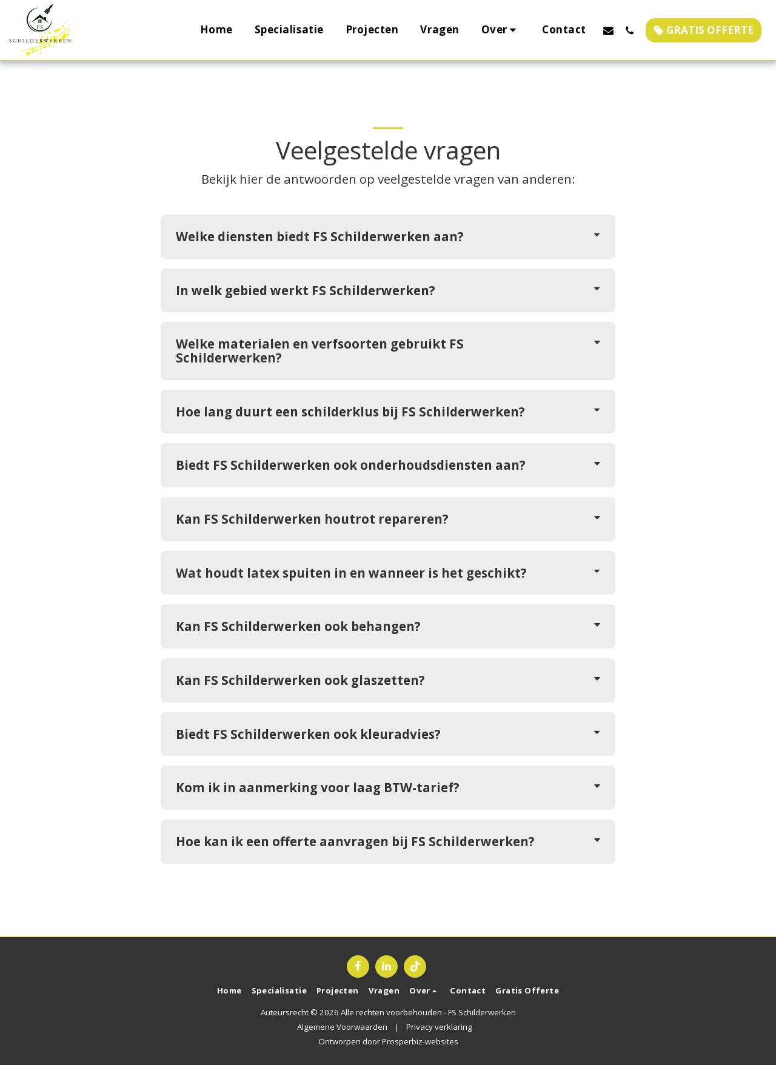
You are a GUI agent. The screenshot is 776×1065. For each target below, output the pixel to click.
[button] (501, 30)
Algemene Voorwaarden (342, 1026)
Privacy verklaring (439, 1026)
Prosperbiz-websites (420, 1041)
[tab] (388, 236)
